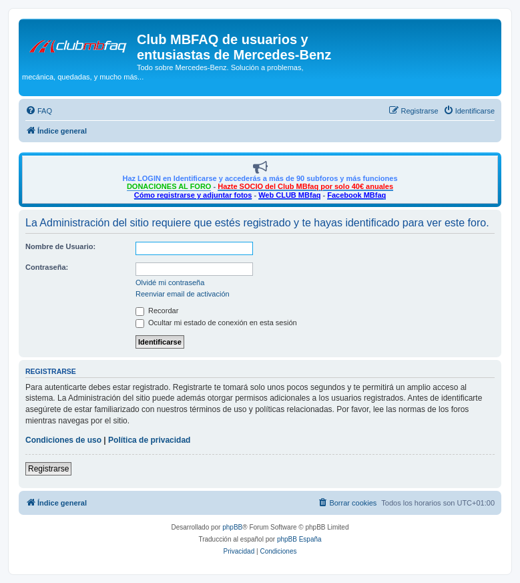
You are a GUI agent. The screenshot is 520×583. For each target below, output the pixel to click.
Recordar (157, 311)
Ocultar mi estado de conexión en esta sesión (216, 323)
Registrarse (48, 468)
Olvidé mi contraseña (170, 282)
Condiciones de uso (63, 440)
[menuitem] (38, 111)
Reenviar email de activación (183, 294)
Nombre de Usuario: (60, 246)
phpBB (232, 527)
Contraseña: (46, 267)
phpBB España (299, 539)
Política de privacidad (149, 440)
